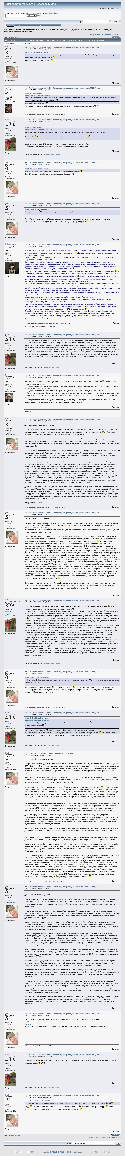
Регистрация (55, 25)
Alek (7, 119)
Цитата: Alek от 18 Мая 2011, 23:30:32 (36, 677)
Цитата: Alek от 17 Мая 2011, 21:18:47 (36, 209)
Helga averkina (11, 244)
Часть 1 (27, 1022)
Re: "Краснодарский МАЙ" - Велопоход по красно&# (53, 753)
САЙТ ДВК (19, 25)
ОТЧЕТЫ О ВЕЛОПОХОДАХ (45, 30)
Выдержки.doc (30, 1046)
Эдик (7, 88)
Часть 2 (27, 1024)
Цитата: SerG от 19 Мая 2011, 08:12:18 (36, 718)
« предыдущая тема (96, 35)
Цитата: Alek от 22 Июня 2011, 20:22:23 (37, 1101)
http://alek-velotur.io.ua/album (51, 154)
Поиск (33, 25)
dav (81, 30)
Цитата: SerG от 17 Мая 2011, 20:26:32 (36, 127)
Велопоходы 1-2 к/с (64, 30)
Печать (116, 37)
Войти (47, 25)
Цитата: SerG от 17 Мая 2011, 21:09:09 (36, 93)
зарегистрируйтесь (51, 13)
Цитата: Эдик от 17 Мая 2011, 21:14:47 (36, 168)
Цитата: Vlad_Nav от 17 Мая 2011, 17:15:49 (38, 129)
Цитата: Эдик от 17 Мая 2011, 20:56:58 (36, 52)
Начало (10, 25)
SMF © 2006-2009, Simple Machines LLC (70, 1152)
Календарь (40, 25)
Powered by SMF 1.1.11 (50, 1152)
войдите (38, 13)
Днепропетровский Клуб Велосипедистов (19, 30)
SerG (7, 47)
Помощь (26, 25)
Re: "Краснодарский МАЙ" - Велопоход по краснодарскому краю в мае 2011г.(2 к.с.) (64, 47)
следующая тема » (112, 35)
